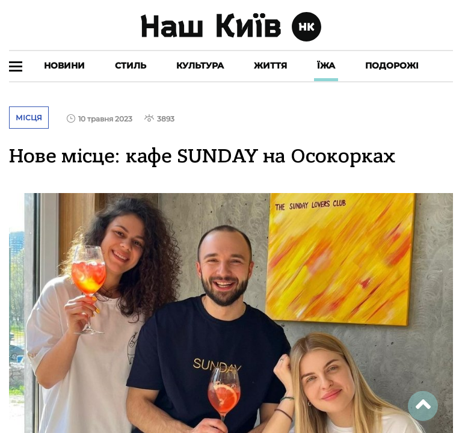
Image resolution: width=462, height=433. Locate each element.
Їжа (326, 65)
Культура (200, 65)
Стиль (130, 65)
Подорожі (392, 65)
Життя (270, 65)
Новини (64, 65)
